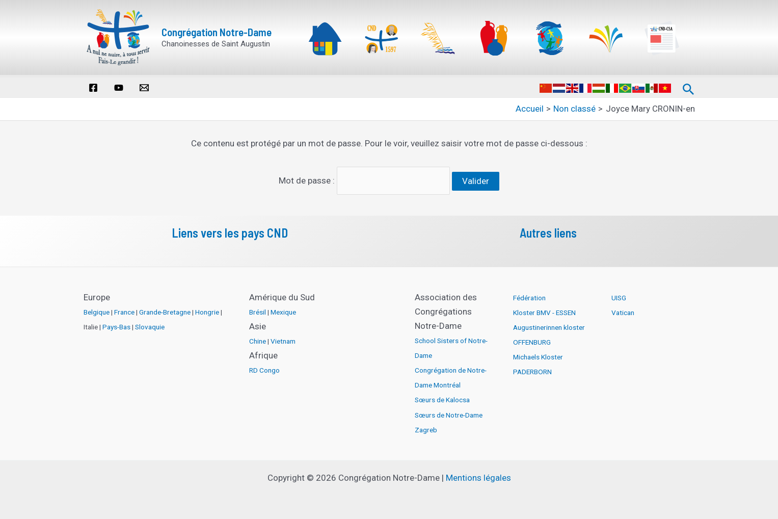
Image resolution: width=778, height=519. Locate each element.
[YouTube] (118, 87)
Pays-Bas (116, 324)
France (124, 309)
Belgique (97, 309)
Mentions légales (478, 475)
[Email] (144, 87)
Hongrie (207, 309)
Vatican (622, 310)
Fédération (529, 295)
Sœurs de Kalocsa (442, 397)
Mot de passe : (364, 179)
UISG (618, 295)
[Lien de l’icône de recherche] (688, 87)
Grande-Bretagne (165, 309)
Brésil (257, 309)
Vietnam (283, 338)
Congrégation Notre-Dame (217, 31)
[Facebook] (93, 87)
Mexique (283, 309)
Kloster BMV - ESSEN (544, 310)
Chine (257, 338)
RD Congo (264, 368)
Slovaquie (150, 324)
